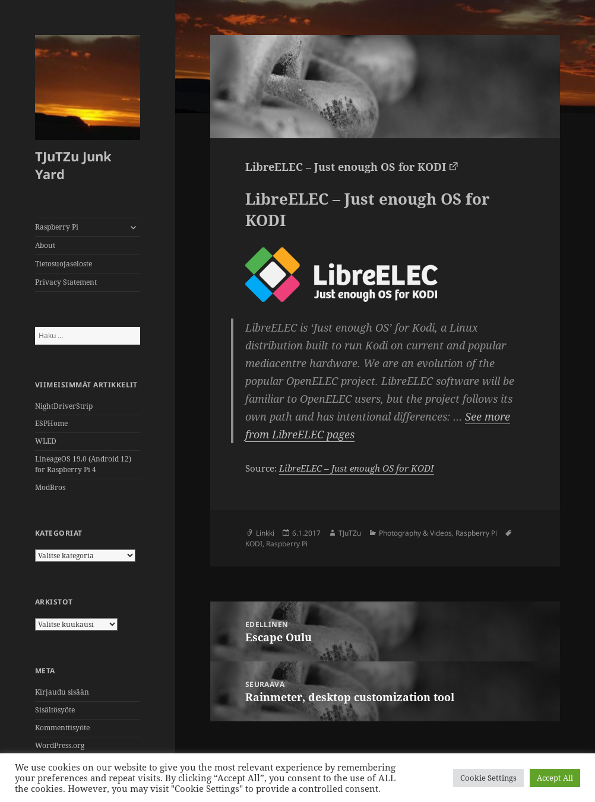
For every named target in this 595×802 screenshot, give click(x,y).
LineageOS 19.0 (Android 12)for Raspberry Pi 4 (83, 464)
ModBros (50, 487)
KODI (253, 544)
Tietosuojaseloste (63, 264)
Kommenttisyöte (62, 728)
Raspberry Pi (56, 227)
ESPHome (51, 423)
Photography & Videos (415, 533)
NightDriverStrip (64, 406)
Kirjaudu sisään (62, 692)
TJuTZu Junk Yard (73, 165)
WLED (45, 441)
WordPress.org (59, 745)
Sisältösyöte (55, 710)
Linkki (265, 533)
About (45, 245)
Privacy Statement (66, 282)
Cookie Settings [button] (488, 777)
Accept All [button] (555, 777)
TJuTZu (349, 533)
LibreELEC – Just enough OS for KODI (345, 167)
